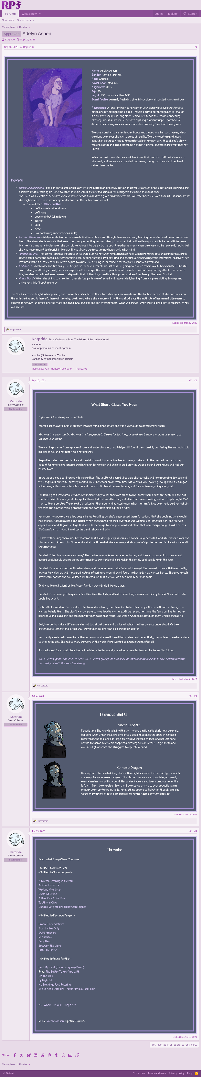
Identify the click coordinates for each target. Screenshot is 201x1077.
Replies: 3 (27, 47)
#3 (195, 696)
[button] (40, 13)
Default (8, 1073)
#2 (195, 380)
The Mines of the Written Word (91, 339)
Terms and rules (157, 1073)
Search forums (25, 20)
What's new (29, 13)
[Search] (190, 13)
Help (190, 1073)
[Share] (195, 47)
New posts (8, 20)
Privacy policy (176, 1073)
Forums (10, 13)
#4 (195, 831)
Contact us (139, 1073)
